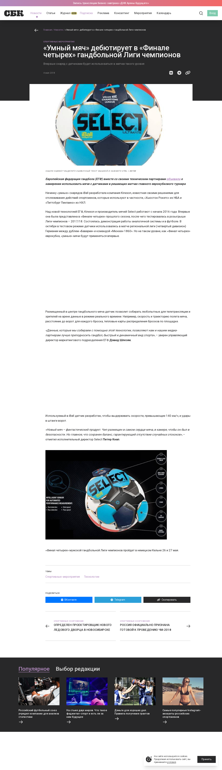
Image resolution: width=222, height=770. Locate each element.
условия (171, 762)
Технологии (91, 576)
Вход (212, 13)
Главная (47, 30)
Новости (58, 30)
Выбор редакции (78, 669)
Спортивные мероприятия (59, 42)
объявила (173, 179)
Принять (207, 759)
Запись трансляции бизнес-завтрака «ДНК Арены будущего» (111, 3)
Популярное (34, 669)
